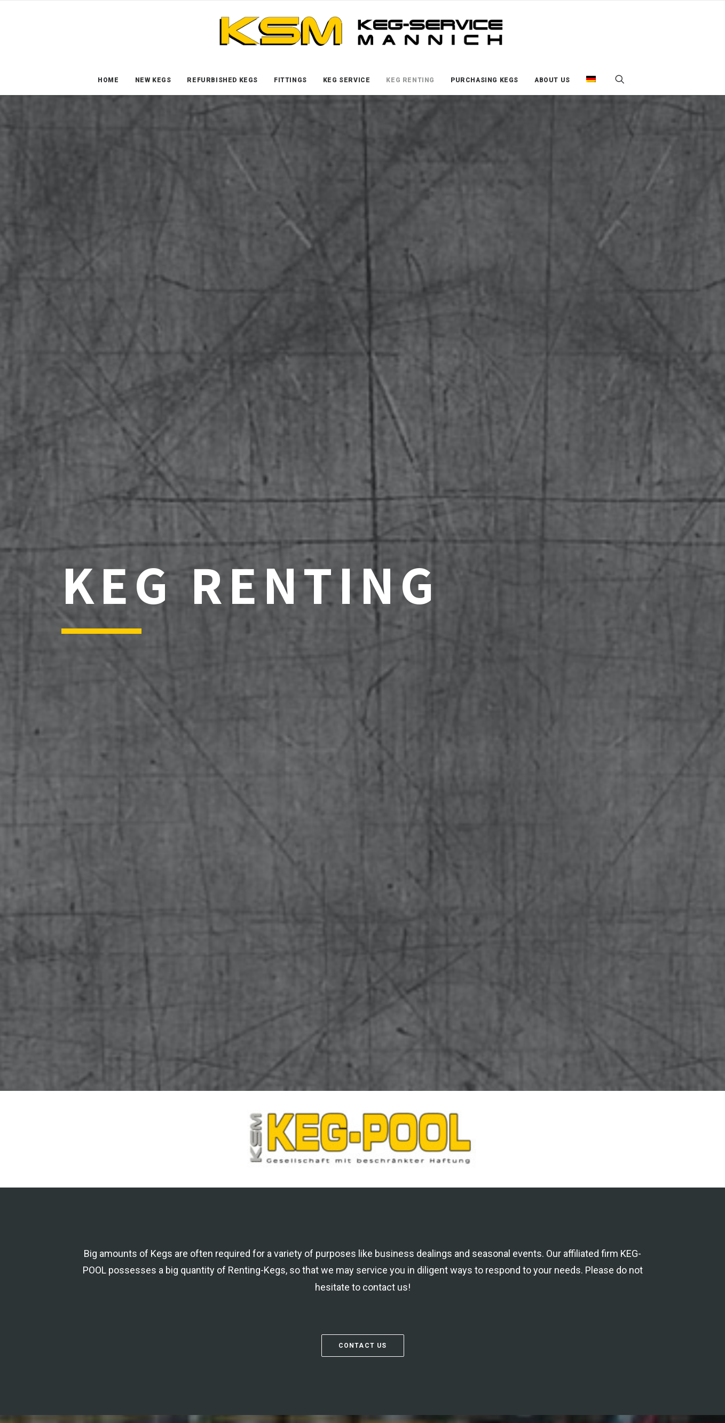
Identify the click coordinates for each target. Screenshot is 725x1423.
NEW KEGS (153, 80)
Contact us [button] (362, 1345)
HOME (108, 80)
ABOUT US (552, 80)
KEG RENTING (410, 80)
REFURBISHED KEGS (222, 80)
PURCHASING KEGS (484, 80)
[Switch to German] (587, 79)
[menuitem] (108, 80)
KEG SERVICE (347, 80)
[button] (624, 79)
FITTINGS (290, 80)
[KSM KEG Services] (362, 32)
